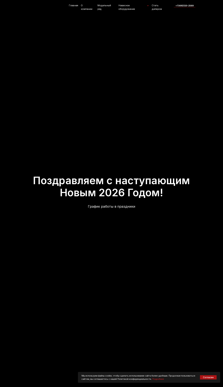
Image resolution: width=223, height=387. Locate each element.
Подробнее (158, 379)
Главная (73, 5)
